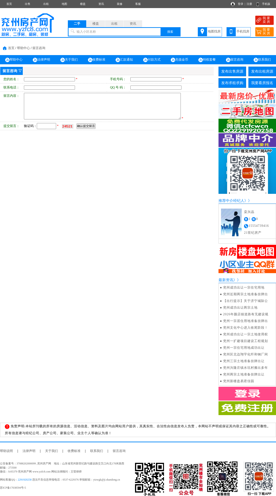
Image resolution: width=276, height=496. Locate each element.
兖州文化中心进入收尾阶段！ (245, 327)
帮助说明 (6, 451)
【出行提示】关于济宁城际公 (245, 301)
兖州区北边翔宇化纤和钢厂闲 (245, 354)
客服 (138, 4)
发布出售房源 (232, 71)
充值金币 (179, 60)
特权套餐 (207, 60)
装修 (119, 4)
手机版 (266, 4)
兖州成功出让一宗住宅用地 (243, 287)
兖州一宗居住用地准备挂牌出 (245, 321)
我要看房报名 (262, 83)
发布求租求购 (232, 83)
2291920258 (25, 479)
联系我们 (262, 60)
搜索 (170, 31)
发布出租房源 (262, 71)
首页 (9, 4)
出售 (27, 4)
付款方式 (152, 60)
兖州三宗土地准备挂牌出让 (243, 361)
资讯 (101, 4)
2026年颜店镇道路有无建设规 (245, 314)
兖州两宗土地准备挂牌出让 (243, 374)
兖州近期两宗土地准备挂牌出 (245, 294)
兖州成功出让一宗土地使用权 (245, 334)
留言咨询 (38, 48)
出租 (46, 4)
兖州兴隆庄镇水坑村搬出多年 (245, 367)
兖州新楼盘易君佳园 (238, 381)
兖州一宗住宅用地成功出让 (243, 347)
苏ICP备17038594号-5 (13, 487)
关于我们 (69, 60)
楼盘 (83, 4)
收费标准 (96, 60)
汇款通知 (124, 60)
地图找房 (214, 31)
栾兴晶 (249, 212)
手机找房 (242, 31)
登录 (240, 4)
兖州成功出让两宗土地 (240, 307)
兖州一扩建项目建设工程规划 (245, 341)
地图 (64, 4)
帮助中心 (23, 48)
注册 (249, 4)
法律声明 (41, 60)
